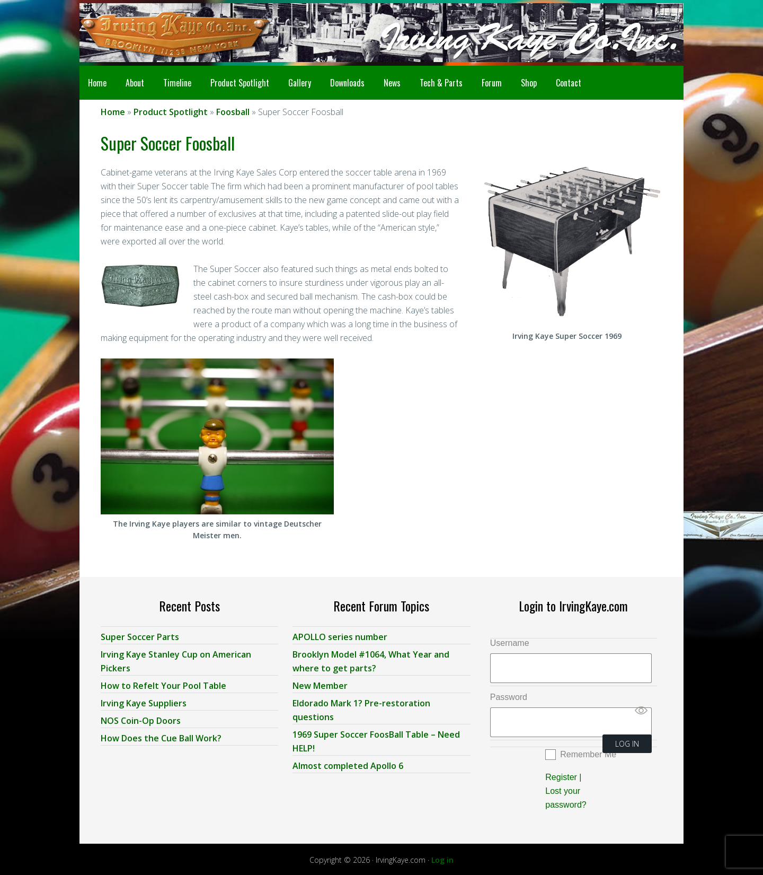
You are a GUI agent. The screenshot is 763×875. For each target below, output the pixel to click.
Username (509, 640)
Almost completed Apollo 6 (347, 763)
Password (508, 694)
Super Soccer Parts (140, 635)
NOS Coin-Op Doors (141, 718)
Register (561, 775)
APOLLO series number (339, 635)
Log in (442, 858)
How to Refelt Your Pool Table (163, 683)
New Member (320, 683)
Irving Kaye (164, 33)
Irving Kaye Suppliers (144, 701)
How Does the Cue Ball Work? (161, 736)
